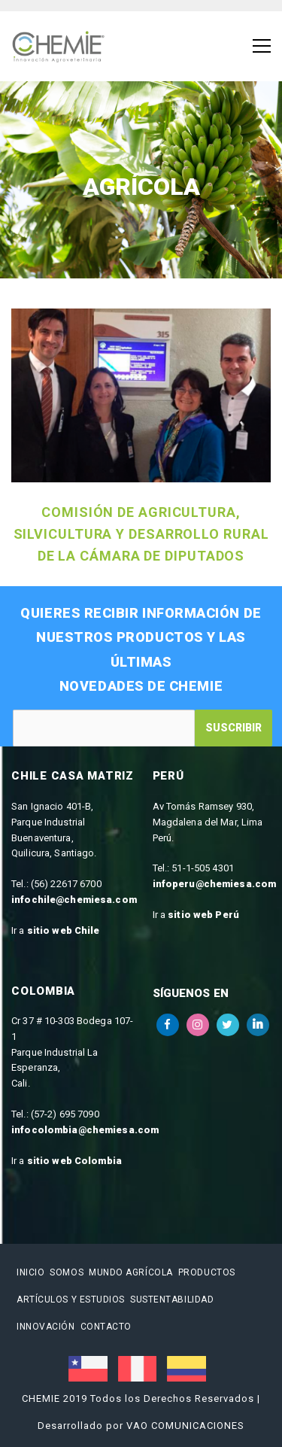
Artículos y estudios (71, 1299)
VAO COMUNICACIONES (185, 1425)
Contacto (106, 1326)
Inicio (30, 1272)
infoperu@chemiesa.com (215, 883)
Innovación (46, 1326)
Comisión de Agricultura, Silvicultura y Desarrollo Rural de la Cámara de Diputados (141, 534)
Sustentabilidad (172, 1299)
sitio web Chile (63, 930)
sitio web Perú (203, 914)
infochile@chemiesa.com (74, 899)
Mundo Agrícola (131, 1272)
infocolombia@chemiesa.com (85, 1129)
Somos (66, 1272)
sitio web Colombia (74, 1160)
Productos (206, 1272)
